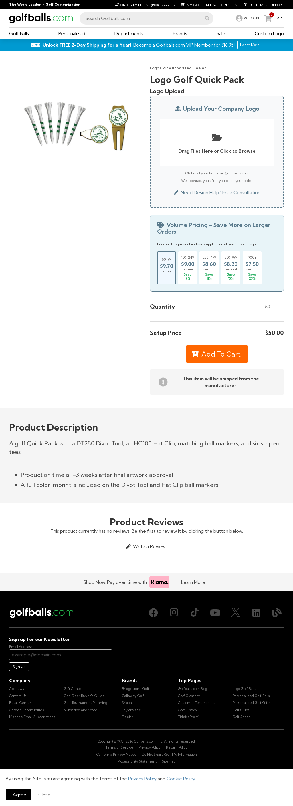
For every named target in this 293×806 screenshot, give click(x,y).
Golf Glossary (189, 696)
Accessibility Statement (137, 761)
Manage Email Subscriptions (32, 717)
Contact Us (18, 696)
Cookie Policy (181, 778)
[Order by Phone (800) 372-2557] (144, 4)
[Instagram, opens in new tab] (174, 612)
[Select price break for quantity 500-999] (230, 267)
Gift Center (73, 688)
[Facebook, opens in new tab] (153, 612)
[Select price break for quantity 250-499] (209, 267)
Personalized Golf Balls (251, 696)
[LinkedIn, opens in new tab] (256, 612)
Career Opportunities (26, 710)
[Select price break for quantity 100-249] (187, 267)
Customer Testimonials (196, 702)
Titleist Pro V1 (188, 717)
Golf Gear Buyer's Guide (84, 696)
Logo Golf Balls (244, 688)
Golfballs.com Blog (192, 688)
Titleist (127, 717)
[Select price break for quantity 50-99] (166, 267)
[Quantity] (271, 306)
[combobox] (146, 18)
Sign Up (19, 666)
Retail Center (20, 702)
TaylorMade (131, 710)
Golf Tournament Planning (85, 702)
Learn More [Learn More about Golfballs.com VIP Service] (250, 45)
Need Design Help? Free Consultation (217, 192)
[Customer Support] (261, 4)
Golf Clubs (241, 710)
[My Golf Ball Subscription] (208, 4)
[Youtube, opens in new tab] (215, 612)
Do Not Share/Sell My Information (169, 754)
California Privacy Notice (116, 754)
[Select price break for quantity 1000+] (252, 267)
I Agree (18, 794)
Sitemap (168, 761)
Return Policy (176, 747)
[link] (248, 18)
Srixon (127, 702)
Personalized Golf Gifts (251, 702)
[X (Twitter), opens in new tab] (236, 612)
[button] (207, 18)
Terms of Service (119, 747)
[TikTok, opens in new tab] (194, 612)
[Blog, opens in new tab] (277, 612)
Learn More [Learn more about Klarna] (193, 582)
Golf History (187, 710)
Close (44, 794)
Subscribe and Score (80, 710)
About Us (16, 688)
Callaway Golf (133, 696)
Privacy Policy (142, 778)
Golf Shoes (241, 717)
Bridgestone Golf (135, 688)
